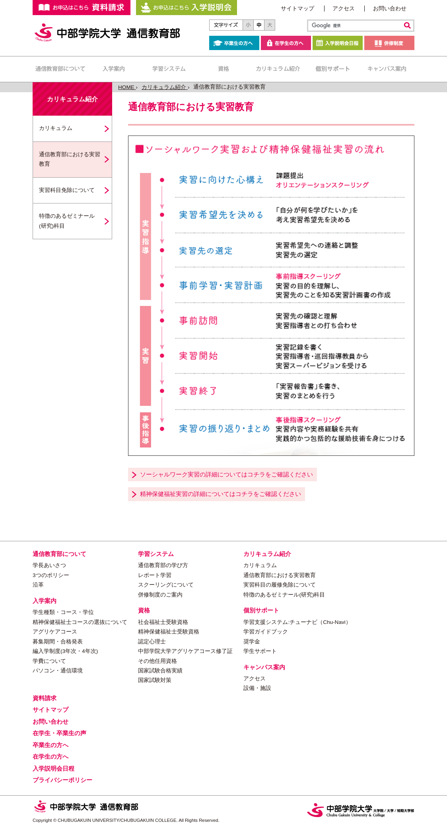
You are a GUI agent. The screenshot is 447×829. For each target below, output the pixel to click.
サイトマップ (297, 9)
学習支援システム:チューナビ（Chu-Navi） (297, 622)
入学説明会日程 (338, 43)
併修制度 (389, 43)
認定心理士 (152, 642)
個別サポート (332, 69)
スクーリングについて (166, 585)
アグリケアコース (55, 632)
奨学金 (251, 642)
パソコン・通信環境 (58, 671)
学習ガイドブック (265, 632)
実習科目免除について (67, 190)
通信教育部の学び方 (163, 565)
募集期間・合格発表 (58, 642)
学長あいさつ (49, 565)
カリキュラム (55, 128)
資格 (223, 69)
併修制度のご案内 (160, 595)
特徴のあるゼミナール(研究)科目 (67, 221)
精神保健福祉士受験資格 (168, 632)
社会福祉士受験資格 (163, 622)
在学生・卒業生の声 (59, 733)
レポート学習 (154, 575)
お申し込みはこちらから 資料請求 (81, 7)
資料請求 (44, 698)
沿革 (38, 585)
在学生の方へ (286, 43)
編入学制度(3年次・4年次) (65, 651)
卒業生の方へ (234, 43)
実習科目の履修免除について (279, 585)
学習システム (169, 69)
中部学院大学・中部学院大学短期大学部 (360, 810)
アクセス (343, 9)
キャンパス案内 (387, 69)
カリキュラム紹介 (278, 69)
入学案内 (114, 69)
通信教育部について (60, 69)
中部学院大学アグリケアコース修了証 (185, 651)
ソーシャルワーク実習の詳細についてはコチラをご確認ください (226, 474)
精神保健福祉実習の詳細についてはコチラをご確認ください (220, 493)
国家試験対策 (154, 680)
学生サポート (260, 651)
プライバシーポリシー (62, 780)
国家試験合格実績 (160, 671)
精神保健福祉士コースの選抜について (80, 622)
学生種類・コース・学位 (63, 612)
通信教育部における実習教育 (69, 159)
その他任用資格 (157, 661)
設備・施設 (257, 688)
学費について (49, 661)
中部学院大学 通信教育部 (108, 33)
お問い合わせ (389, 9)
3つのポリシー (51, 575)
